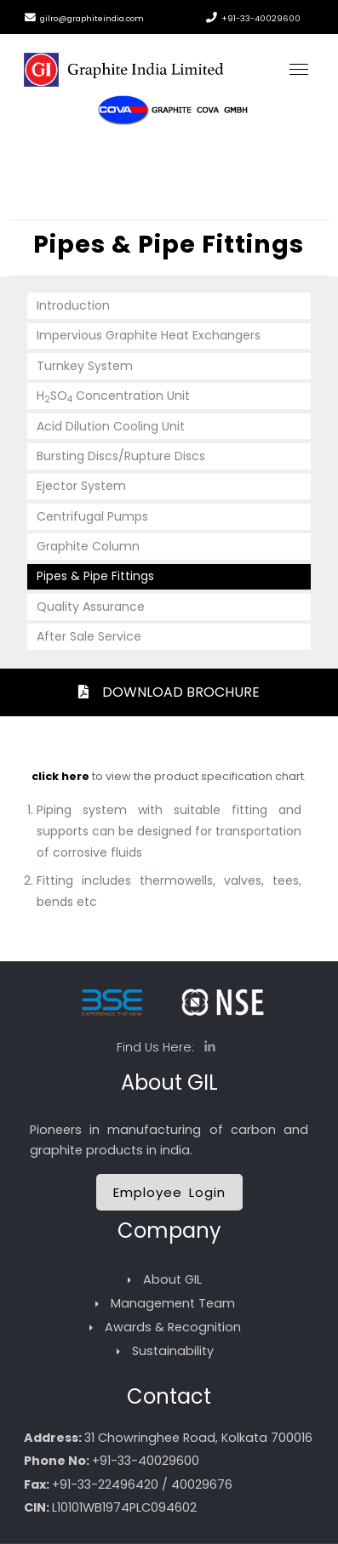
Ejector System (81, 485)
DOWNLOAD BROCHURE (169, 692)
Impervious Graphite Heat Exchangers (149, 335)
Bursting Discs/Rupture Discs (121, 455)
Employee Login (169, 1192)
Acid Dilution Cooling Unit (111, 426)
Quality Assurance (91, 606)
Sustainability (173, 1350)
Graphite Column (88, 546)
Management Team (173, 1303)
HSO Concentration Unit (113, 396)
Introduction (73, 305)
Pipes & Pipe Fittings (95, 575)
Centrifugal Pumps (92, 516)
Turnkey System (85, 365)
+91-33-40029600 (261, 18)
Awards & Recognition (173, 1327)
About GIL (172, 1279)
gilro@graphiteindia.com (92, 18)
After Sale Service (89, 636)
